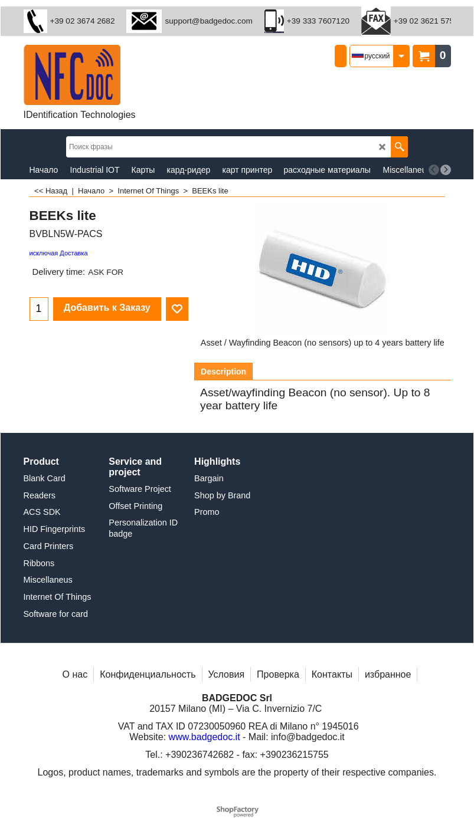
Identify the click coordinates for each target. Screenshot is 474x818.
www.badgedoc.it (204, 737)
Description (223, 371)
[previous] (434, 170)
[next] (445, 170)
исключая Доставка (59, 253)
